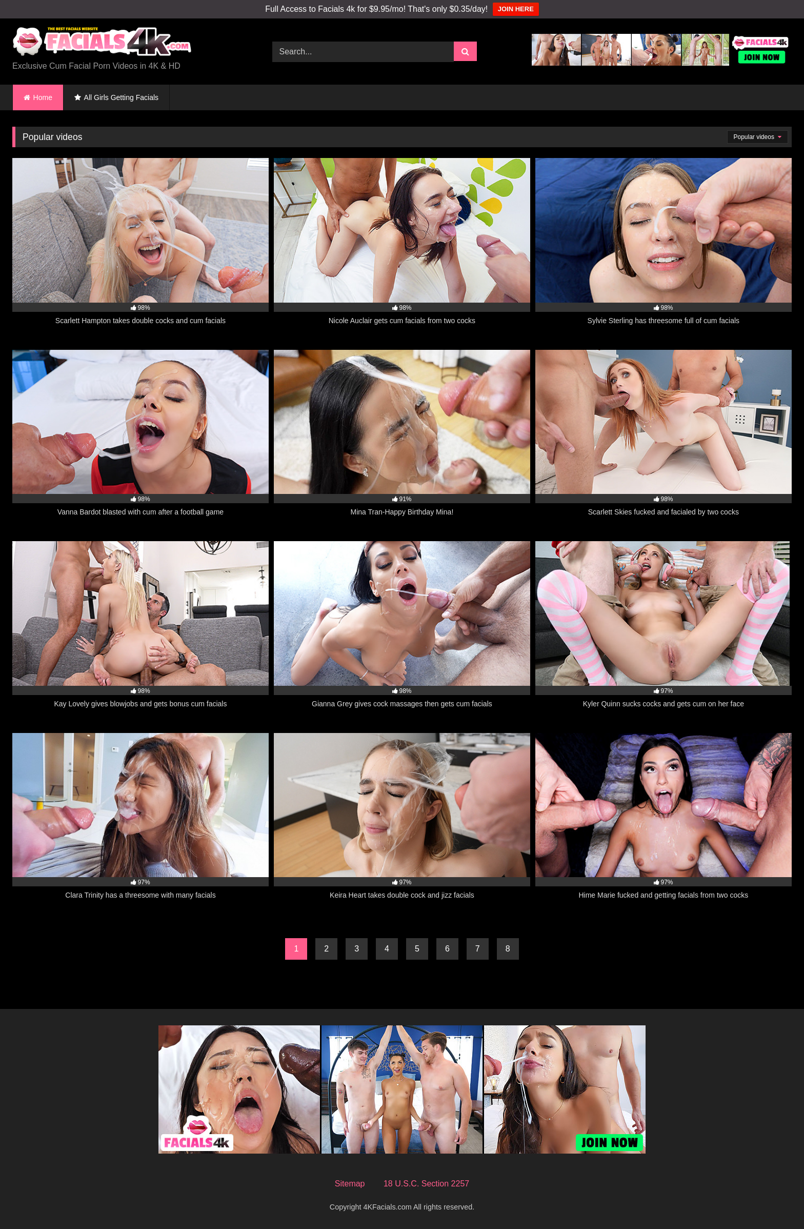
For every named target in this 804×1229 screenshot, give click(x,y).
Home (42, 97)
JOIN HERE (516, 9)
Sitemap (350, 1183)
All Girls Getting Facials (121, 97)
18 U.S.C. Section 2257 (426, 1183)
